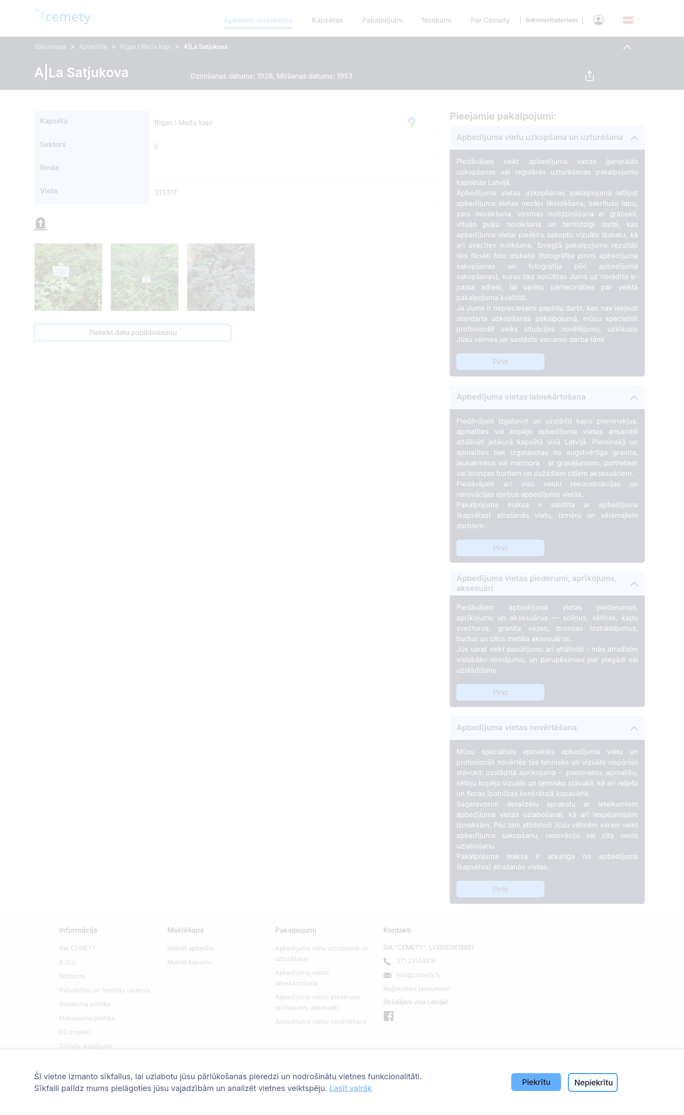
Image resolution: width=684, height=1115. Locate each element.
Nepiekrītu (593, 1082)
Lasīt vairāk (350, 1088)
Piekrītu (536, 1082)
